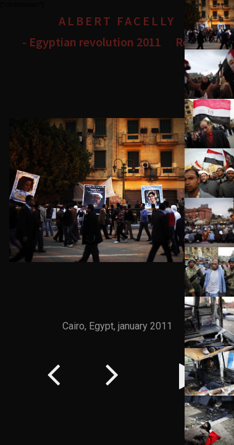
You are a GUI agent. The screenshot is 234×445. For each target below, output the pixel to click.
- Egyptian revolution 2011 (91, 41)
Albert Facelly (117, 20)
